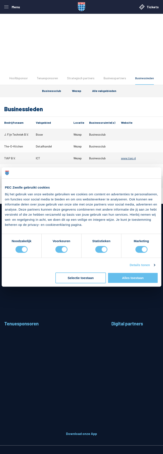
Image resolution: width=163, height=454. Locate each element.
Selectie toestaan (81, 278)
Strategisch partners (80, 78)
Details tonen (140, 265)
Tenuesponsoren (47, 78)
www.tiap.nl (128, 158)
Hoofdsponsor (18, 78)
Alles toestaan (133, 278)
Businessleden (144, 78)
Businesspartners (115, 78)
